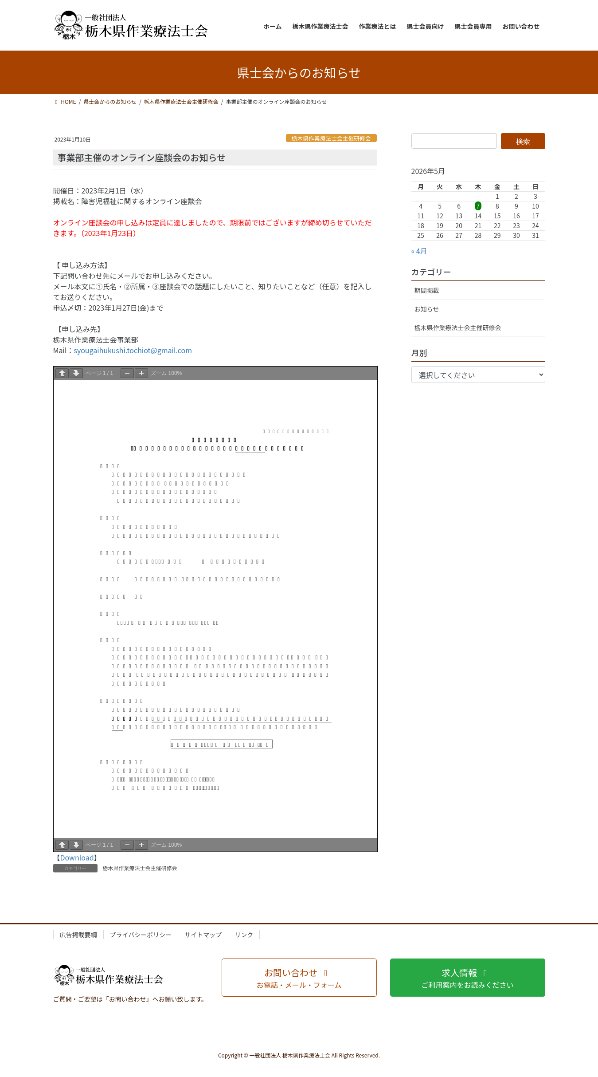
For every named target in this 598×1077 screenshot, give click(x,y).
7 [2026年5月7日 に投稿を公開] (478, 205)
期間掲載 (426, 290)
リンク (244, 934)
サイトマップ (203, 934)
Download (77, 857)
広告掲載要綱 (78, 934)
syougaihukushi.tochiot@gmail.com (133, 350)
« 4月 (419, 250)
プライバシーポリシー (141, 934)
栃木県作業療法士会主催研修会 (331, 138)
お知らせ (426, 308)
